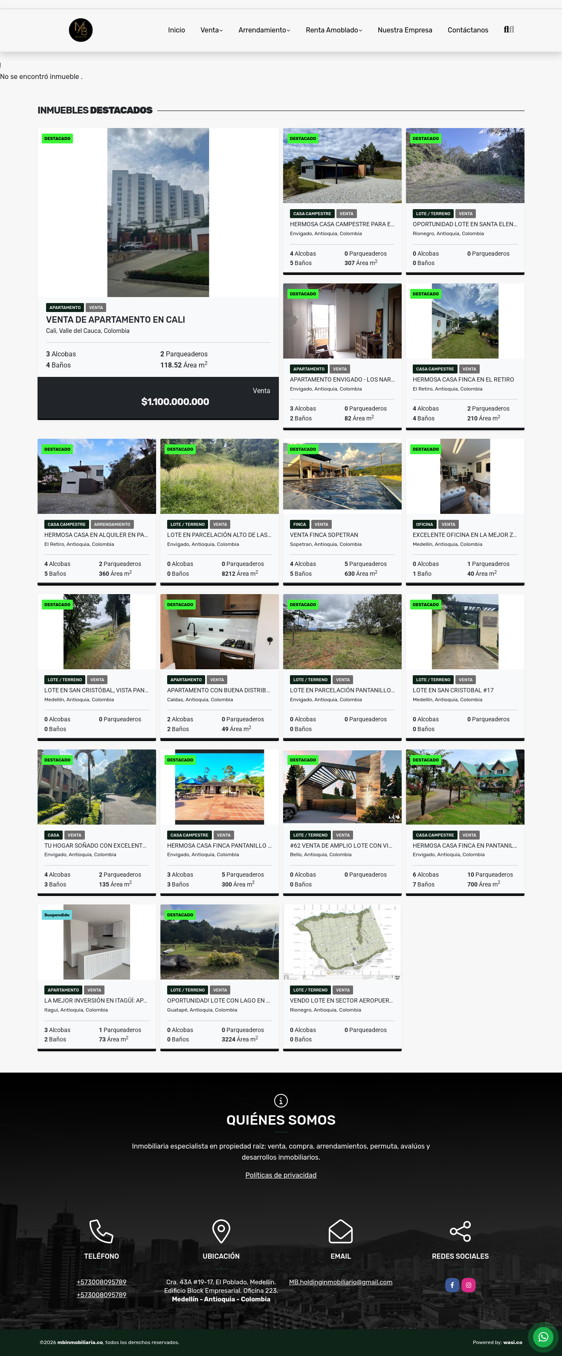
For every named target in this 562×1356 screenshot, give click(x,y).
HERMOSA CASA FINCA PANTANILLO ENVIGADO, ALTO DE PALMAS (219, 845)
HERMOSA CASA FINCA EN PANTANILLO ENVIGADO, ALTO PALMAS (465, 845)
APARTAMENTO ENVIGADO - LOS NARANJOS (342, 379)
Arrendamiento (262, 30)
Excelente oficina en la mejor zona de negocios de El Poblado (465, 534)
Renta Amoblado (332, 30)
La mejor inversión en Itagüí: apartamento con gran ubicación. (96, 1000)
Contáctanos (468, 30)
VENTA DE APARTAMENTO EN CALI (115, 320)
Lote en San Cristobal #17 (453, 690)
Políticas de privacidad (281, 1175)
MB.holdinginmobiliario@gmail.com (340, 1282)
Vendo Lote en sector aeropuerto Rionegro (342, 1000)
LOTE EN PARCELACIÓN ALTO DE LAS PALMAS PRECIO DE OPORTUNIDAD (219, 534)
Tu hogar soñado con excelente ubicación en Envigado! (96, 845)
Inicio (176, 30)
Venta (209, 30)
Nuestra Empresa (405, 30)
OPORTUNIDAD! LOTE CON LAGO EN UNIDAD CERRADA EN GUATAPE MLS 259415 (219, 1000)
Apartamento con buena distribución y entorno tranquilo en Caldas (219, 690)
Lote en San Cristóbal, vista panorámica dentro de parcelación (96, 690)
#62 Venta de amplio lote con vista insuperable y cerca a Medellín (342, 845)
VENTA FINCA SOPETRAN (324, 534)
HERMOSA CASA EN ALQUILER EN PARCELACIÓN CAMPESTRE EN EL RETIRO (96, 534)
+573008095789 (102, 1282)
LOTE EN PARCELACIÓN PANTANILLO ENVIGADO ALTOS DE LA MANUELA (342, 690)
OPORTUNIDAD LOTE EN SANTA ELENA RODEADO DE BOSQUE (465, 224)
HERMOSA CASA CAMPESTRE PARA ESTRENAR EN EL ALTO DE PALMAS (342, 224)
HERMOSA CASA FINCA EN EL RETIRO (463, 379)
